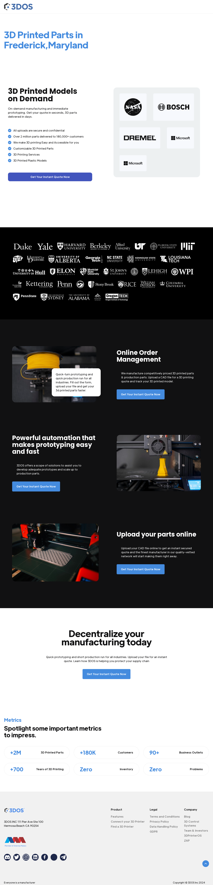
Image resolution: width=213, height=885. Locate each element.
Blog (187, 816)
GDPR (154, 831)
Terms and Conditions (165, 816)
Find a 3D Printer (122, 826)
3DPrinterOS (193, 835)
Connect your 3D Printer (128, 821)
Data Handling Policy (164, 826)
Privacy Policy (159, 821)
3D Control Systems (191, 823)
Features (117, 816)
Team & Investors (196, 830)
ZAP (187, 840)
